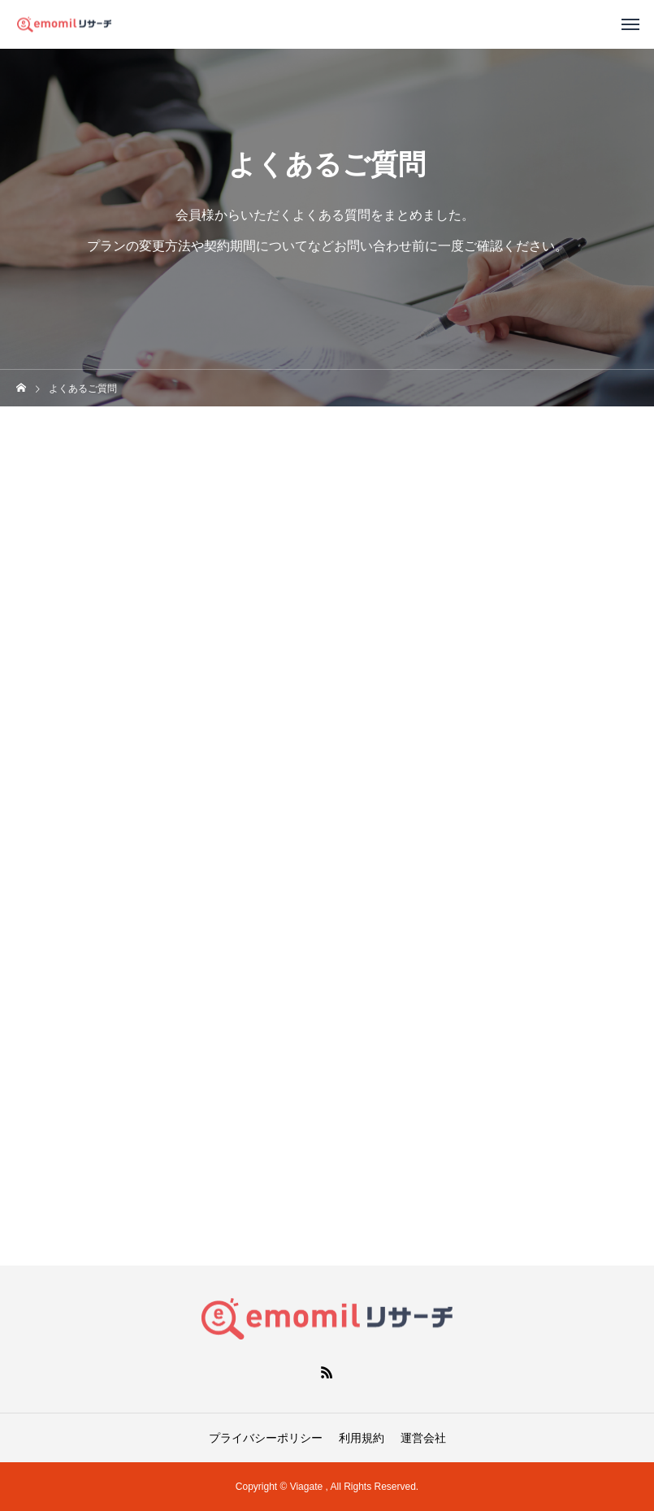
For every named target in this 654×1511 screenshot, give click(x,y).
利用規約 (361, 1437)
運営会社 (423, 1437)
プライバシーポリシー (266, 1437)
